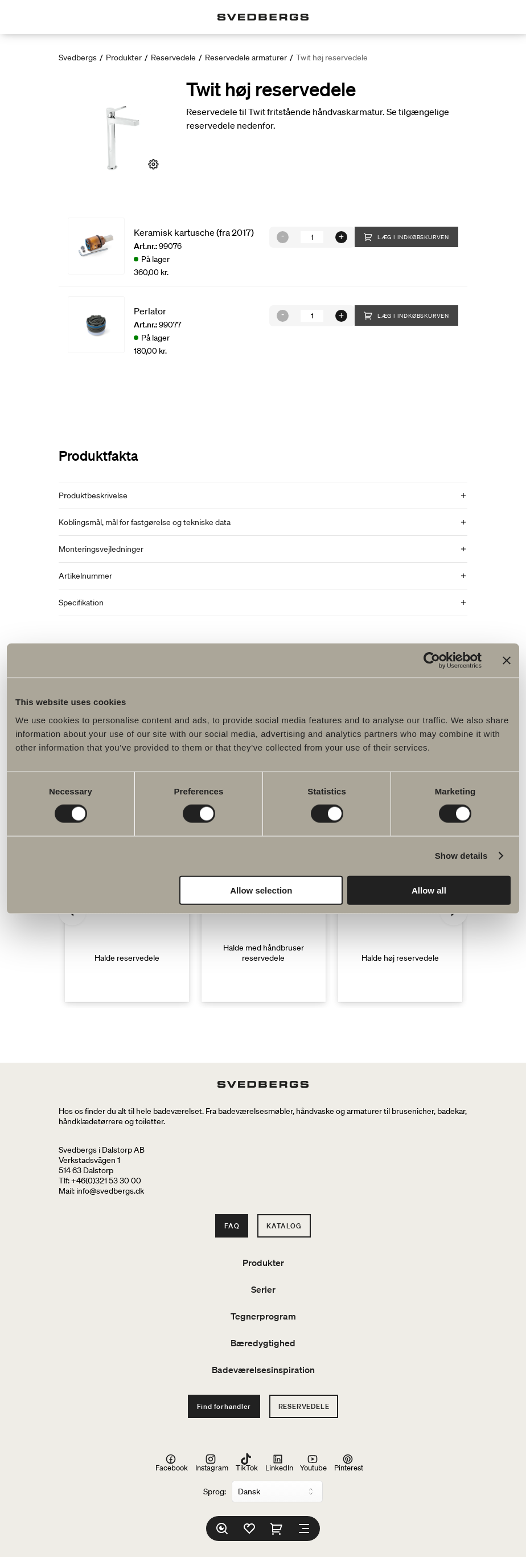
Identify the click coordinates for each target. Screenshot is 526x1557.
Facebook (171, 1462)
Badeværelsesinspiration (263, 1369)
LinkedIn (279, 1462)
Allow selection (261, 890)
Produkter (124, 57)
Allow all (429, 890)
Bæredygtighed (263, 1343)
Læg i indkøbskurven (406, 236)
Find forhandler (224, 1406)
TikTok (247, 1462)
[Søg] (222, 1528)
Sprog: (214, 1491)
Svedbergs (78, 57)
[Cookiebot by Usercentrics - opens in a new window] (432, 660)
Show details (461, 856)
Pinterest (348, 1462)
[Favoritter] (249, 1528)
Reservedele (173, 57)
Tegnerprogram (263, 1316)
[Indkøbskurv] (276, 1528)
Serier (263, 1289)
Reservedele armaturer (246, 57)
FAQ (231, 1226)
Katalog (284, 1226)
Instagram (211, 1462)
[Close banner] (507, 661)
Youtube (313, 1462)
